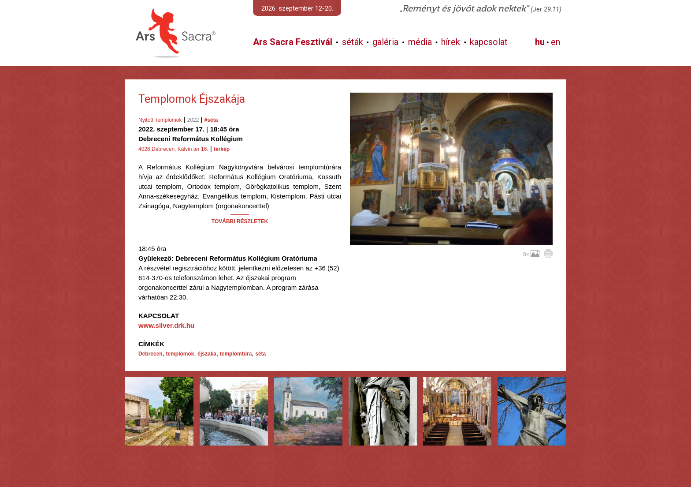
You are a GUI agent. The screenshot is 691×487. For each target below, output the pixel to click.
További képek (451, 235)
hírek (450, 42)
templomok (180, 354)
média (420, 42)
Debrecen (150, 354)
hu (540, 42)
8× (531, 254)
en (555, 42)
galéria (385, 42)
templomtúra (236, 354)
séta (260, 354)
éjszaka (206, 354)
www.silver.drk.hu (166, 325)
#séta (211, 120)
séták (352, 42)
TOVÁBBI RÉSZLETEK (240, 221)
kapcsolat (489, 42)
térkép (222, 149)
